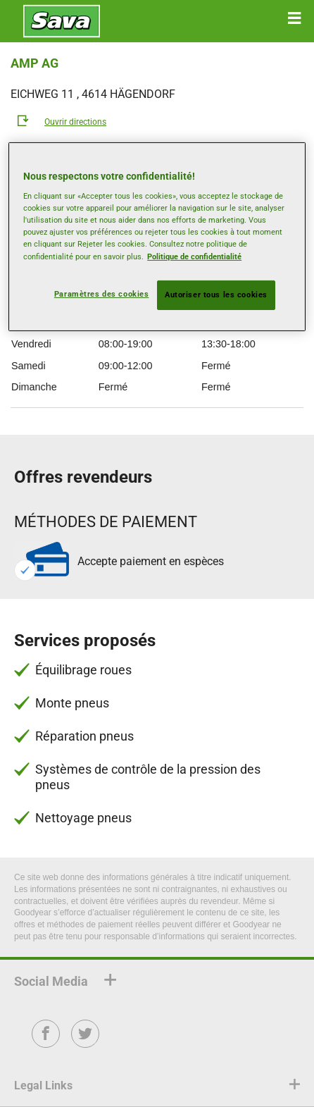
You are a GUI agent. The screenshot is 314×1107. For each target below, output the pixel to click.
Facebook (46, 1043)
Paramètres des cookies (101, 294)
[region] (157, 237)
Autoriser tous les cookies (216, 294)
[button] (294, 18)
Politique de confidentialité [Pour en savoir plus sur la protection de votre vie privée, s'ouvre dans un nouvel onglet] (194, 256)
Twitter (85, 1043)
